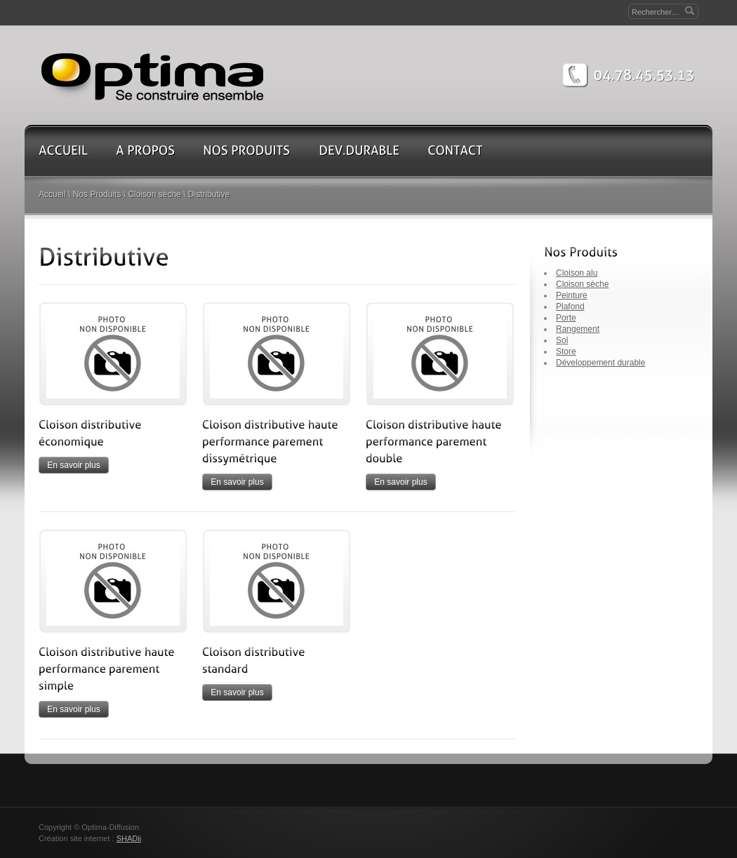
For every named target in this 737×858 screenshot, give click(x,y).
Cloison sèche (154, 194)
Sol (562, 340)
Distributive (209, 194)
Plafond (570, 306)
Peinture (571, 295)
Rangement (577, 329)
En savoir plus (73, 465)
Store (566, 351)
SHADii (129, 838)
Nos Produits (97, 194)
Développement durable (600, 363)
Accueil (52, 194)
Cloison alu (576, 273)
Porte (566, 318)
